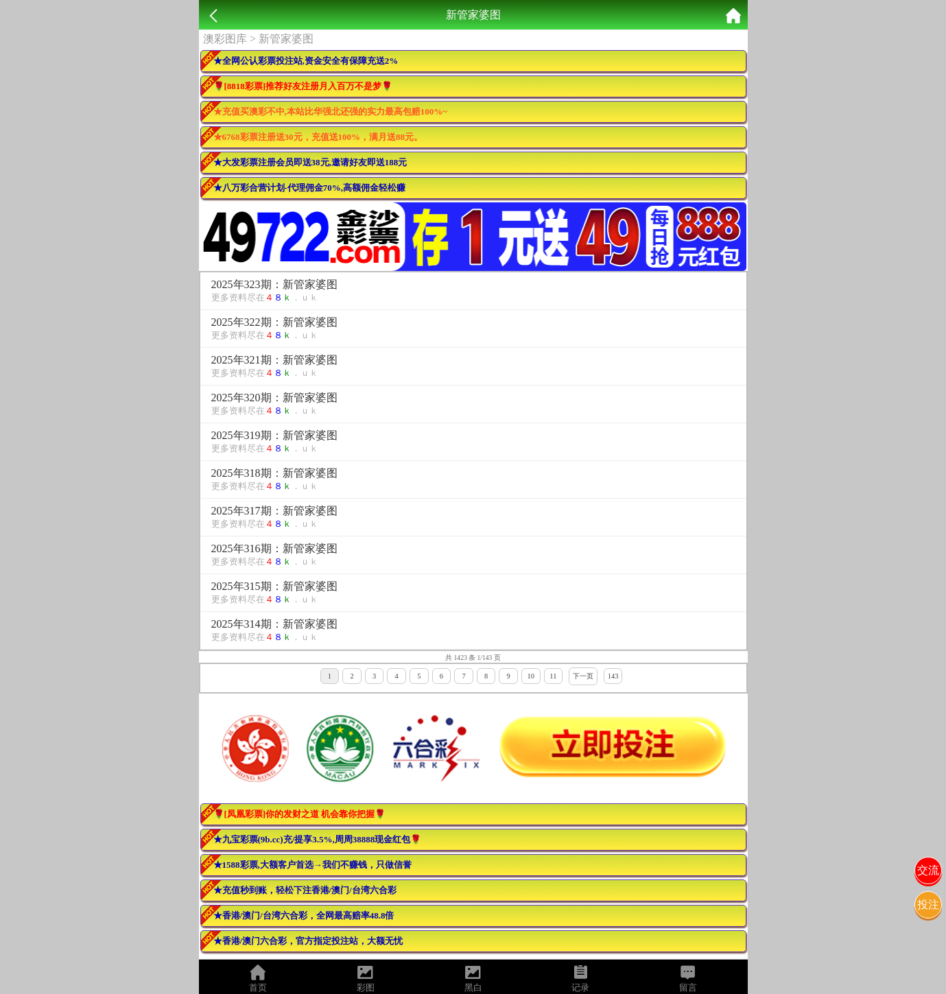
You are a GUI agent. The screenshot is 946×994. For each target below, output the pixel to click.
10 (531, 676)
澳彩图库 (225, 39)
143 (613, 676)
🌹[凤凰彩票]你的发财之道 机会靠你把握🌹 (299, 814)
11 (552, 676)
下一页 (583, 676)
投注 (928, 904)
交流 (928, 870)
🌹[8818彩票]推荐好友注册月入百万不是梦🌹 (303, 86)
